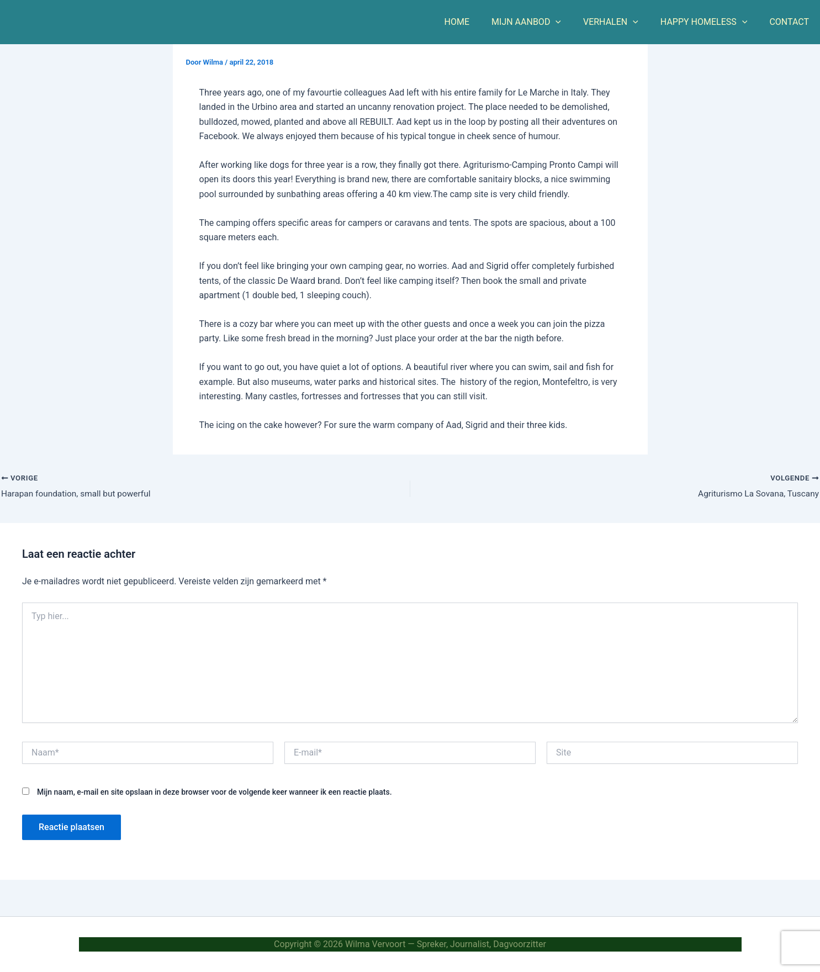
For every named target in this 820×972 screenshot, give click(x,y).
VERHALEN (621, 22)
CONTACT (791, 22)
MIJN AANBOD (541, 22)
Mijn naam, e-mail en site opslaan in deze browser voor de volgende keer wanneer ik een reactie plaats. (214, 792)
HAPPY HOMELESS (710, 22)
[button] (570, 22)
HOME (476, 22)
